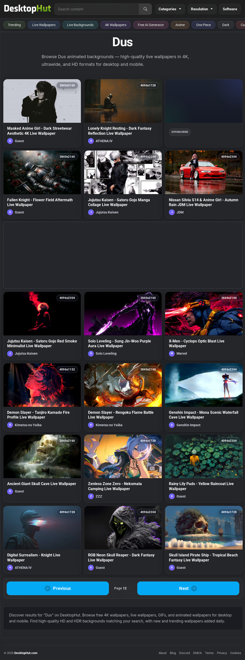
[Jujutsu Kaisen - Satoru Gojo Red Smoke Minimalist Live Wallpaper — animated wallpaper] (42, 326)
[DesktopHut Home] (27, 9)
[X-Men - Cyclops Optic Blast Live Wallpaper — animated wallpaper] (204, 326)
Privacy (222, 653)
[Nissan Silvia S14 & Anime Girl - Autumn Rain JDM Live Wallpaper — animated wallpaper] (204, 184)
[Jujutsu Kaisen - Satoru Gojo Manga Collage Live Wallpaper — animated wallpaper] (123, 184)
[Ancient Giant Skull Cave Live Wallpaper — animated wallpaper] (42, 469)
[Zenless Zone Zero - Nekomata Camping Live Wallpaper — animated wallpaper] (123, 469)
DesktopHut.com (25, 653)
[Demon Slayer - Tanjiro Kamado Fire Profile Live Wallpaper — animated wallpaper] (42, 397)
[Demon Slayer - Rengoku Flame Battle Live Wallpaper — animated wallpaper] (123, 397)
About (163, 653)
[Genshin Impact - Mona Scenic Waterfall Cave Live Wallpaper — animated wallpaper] (204, 397)
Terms (209, 653)
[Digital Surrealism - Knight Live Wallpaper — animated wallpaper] (42, 540)
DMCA (197, 653)
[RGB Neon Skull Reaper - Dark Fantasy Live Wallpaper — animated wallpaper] (123, 540)
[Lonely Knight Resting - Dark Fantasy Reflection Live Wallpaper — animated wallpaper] (123, 113)
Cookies (235, 653)
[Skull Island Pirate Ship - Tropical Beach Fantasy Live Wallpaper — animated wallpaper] (204, 540)
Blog (173, 653)
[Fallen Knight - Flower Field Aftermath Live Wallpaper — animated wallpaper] (42, 184)
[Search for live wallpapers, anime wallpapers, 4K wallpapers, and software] (97, 9)
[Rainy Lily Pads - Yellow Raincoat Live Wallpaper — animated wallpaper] (204, 469)
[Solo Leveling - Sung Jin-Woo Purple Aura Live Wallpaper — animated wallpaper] (123, 326)
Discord (184, 653)
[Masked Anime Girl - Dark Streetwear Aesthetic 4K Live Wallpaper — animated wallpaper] (42, 113)
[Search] (145, 9)
